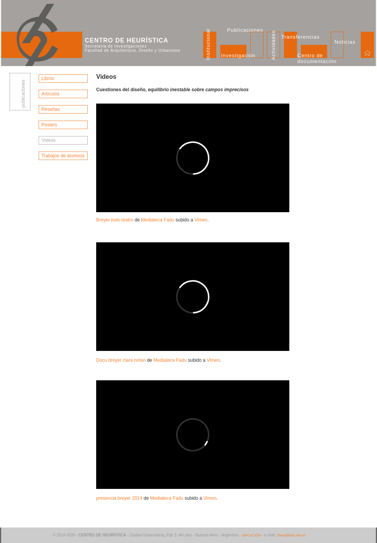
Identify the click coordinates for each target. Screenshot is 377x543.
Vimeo (200, 220)
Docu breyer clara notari (121, 360)
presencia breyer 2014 (119, 498)
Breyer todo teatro (114, 220)
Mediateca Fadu (157, 220)
